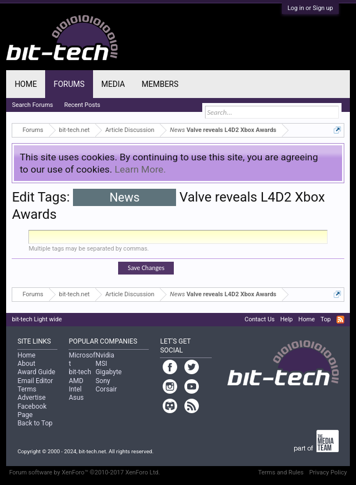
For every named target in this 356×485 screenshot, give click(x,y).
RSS (340, 320)
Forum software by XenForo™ (84, 472)
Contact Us (260, 319)
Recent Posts (82, 105)
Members (160, 84)
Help (286, 319)
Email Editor (35, 381)
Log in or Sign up (310, 8)
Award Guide (36, 372)
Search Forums (32, 105)
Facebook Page (31, 411)
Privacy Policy (328, 472)
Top (325, 319)
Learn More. (140, 169)
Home (25, 84)
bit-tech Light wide (37, 319)
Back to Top (34, 423)
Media (113, 84)
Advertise (31, 397)
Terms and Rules (281, 472)
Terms (26, 389)
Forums (69, 84)
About (26, 364)
